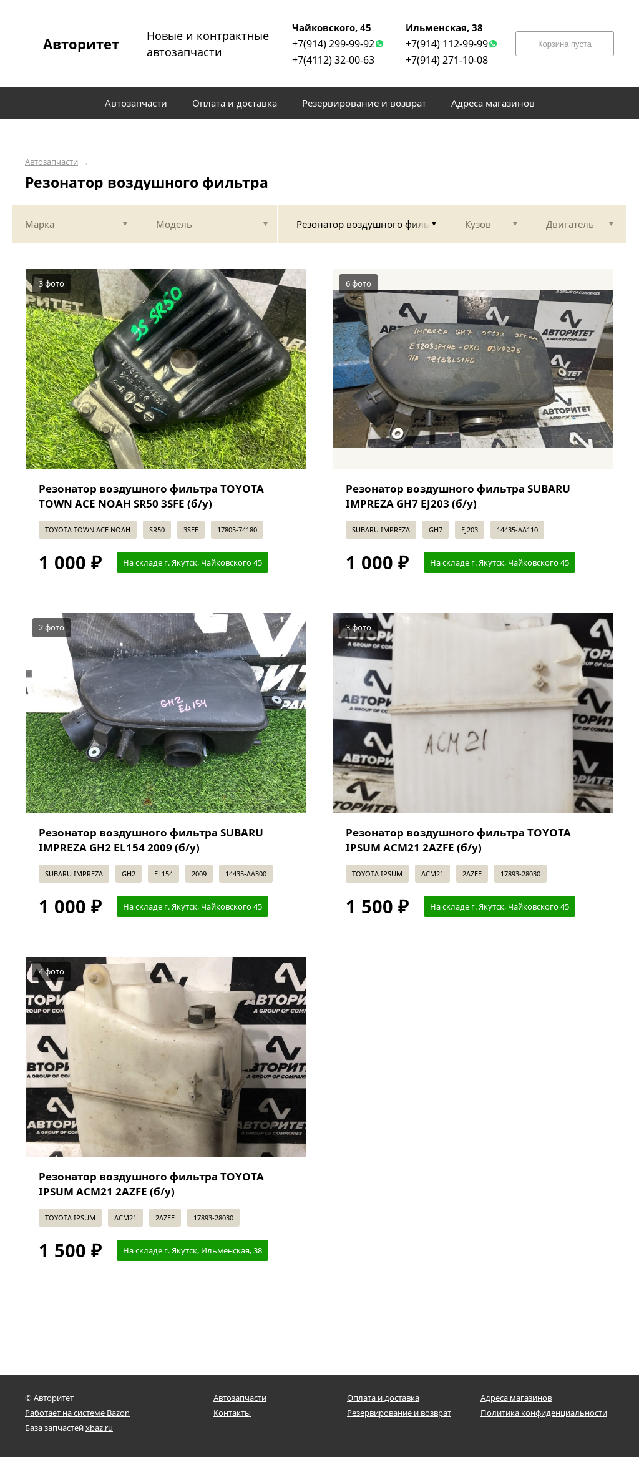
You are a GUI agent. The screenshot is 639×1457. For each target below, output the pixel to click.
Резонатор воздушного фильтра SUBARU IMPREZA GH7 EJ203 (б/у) (458, 496)
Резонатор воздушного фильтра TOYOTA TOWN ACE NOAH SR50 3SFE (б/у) (151, 496)
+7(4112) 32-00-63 (333, 60)
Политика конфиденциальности (543, 1412)
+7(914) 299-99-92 (333, 44)
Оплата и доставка (383, 1397)
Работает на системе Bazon (77, 1412)
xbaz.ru (99, 1427)
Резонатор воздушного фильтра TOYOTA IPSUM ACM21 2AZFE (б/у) (458, 840)
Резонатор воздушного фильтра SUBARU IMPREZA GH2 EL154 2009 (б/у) (151, 840)
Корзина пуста (565, 44)
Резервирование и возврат (399, 1412)
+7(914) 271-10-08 (447, 60)
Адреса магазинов (516, 1397)
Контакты (232, 1412)
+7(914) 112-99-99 (447, 44)
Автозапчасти (51, 162)
